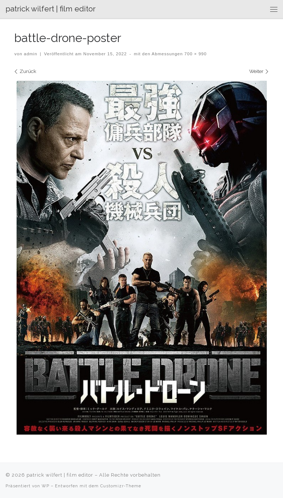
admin (30, 54)
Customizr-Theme (120, 485)
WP (45, 485)
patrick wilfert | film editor (60, 475)
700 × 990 (195, 54)
